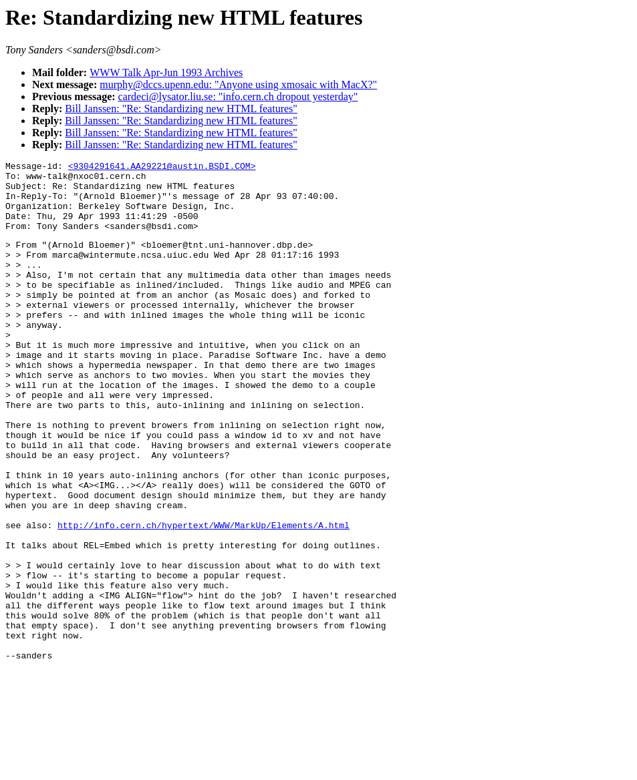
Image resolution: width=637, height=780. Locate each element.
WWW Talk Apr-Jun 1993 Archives (166, 72)
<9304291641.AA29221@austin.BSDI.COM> (162, 168)
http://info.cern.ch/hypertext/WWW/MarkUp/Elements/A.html (203, 597)
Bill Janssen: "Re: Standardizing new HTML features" (181, 108)
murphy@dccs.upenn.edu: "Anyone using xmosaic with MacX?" (238, 84)
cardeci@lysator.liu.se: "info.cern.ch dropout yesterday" (238, 96)
